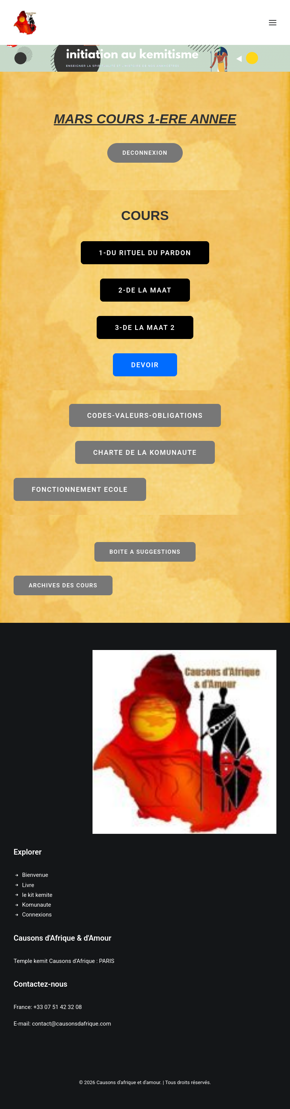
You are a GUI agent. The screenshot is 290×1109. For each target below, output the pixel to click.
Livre (28, 885)
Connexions (37, 914)
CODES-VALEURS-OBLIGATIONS (145, 415)
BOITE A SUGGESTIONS (145, 551)
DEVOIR (145, 365)
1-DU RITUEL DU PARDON (145, 253)
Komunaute (36, 904)
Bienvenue (35, 875)
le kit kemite (37, 895)
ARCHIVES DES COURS (63, 585)
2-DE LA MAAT (144, 290)
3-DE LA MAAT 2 (145, 327)
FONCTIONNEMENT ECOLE (80, 489)
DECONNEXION (144, 152)
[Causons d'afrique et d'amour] (26, 22)
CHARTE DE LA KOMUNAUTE (145, 452)
